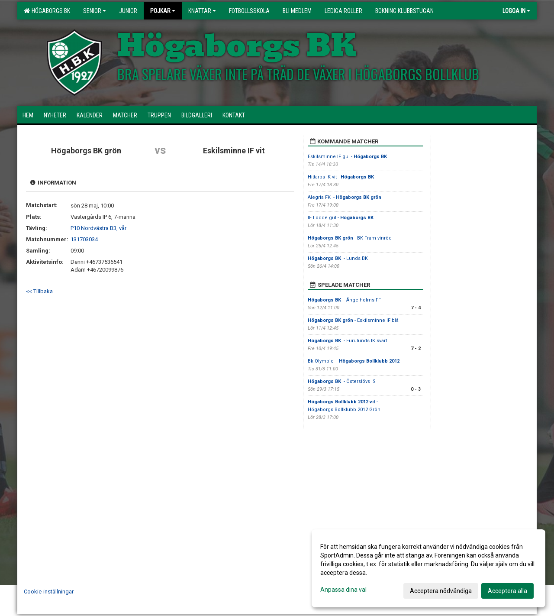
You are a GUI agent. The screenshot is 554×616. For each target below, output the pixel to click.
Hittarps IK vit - (341, 177)
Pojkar (162, 10)
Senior (94, 10)
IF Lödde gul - (341, 217)
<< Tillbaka (39, 291)
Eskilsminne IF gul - (348, 156)
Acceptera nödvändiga (441, 590)
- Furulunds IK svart (347, 341)
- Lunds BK (338, 258)
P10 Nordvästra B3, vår (98, 228)
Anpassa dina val (343, 589)
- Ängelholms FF (344, 300)
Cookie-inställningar (49, 591)
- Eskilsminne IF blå (353, 320)
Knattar (202, 10)
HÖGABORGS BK (47, 10)
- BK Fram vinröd (350, 238)
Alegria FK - (344, 197)
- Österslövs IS (342, 381)
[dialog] (428, 568)
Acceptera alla (507, 590)
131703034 (84, 239)
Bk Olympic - (353, 361)
